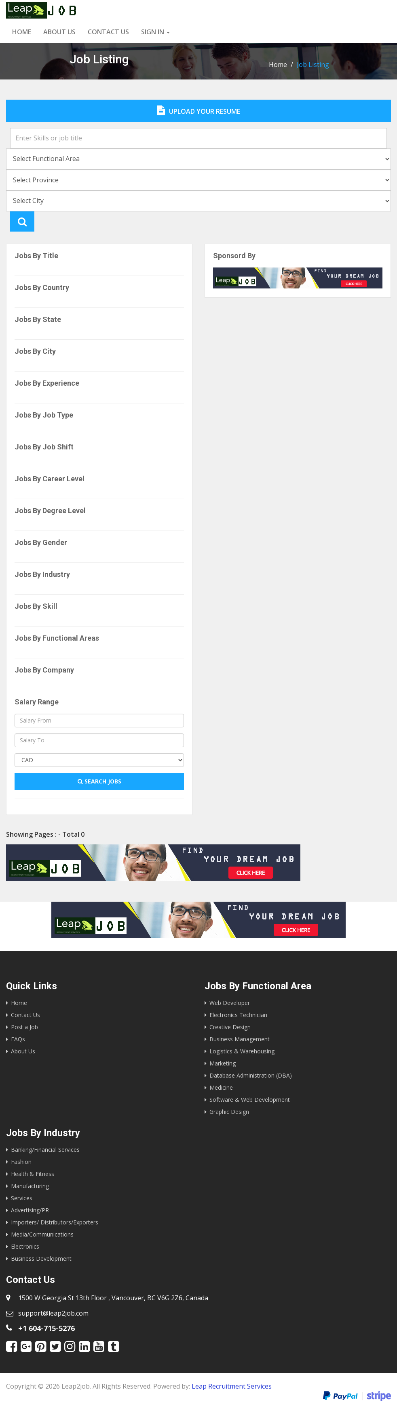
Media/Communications (42, 1234)
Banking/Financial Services (45, 1149)
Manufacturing (30, 1186)
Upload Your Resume (198, 110)
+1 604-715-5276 (46, 1328)
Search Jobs (99, 781)
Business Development (41, 1258)
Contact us (108, 31)
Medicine (221, 1087)
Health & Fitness (32, 1174)
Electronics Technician (238, 1015)
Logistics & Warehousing (242, 1051)
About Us (59, 31)
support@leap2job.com (53, 1313)
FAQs (18, 1039)
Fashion (21, 1162)
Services (21, 1198)
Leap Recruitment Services (232, 1386)
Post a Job (24, 1027)
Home (21, 31)
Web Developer (229, 1003)
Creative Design (230, 1027)
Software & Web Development (249, 1099)
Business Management (239, 1039)
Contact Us (25, 1015)
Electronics (25, 1246)
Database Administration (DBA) (250, 1075)
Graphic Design (229, 1111)
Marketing (222, 1063)
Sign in (155, 31)
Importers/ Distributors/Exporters (54, 1222)
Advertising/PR (30, 1210)
